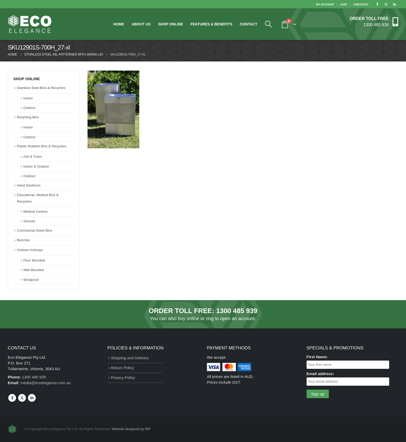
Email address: (320, 373)
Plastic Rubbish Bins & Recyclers (41, 146)
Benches (23, 240)
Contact (248, 24)
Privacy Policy (123, 377)
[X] (385, 4)
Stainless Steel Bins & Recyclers (41, 88)
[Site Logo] (30, 24)
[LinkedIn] (394, 4)
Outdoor (29, 108)
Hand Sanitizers (29, 185)
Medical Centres (35, 211)
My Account (325, 4)
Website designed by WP (131, 429)
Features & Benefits (212, 24)
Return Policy (122, 367)
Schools (29, 221)
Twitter (22, 398)
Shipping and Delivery (130, 358)
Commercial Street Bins (34, 230)
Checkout (361, 4)
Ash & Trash (32, 156)
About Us (141, 24)
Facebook (12, 398)
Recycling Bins (28, 117)
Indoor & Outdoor (36, 166)
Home (118, 24)
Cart (344, 4)
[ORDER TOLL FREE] (374, 21)
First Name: (317, 357)
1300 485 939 (236, 311)
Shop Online (170, 24)
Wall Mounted (33, 270)
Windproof (31, 280)
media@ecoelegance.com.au (45, 383)
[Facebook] (377, 4)
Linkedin (32, 398)
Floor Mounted (34, 260)
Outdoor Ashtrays (30, 250)
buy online (188, 318)
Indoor (28, 98)
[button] (269, 24)
